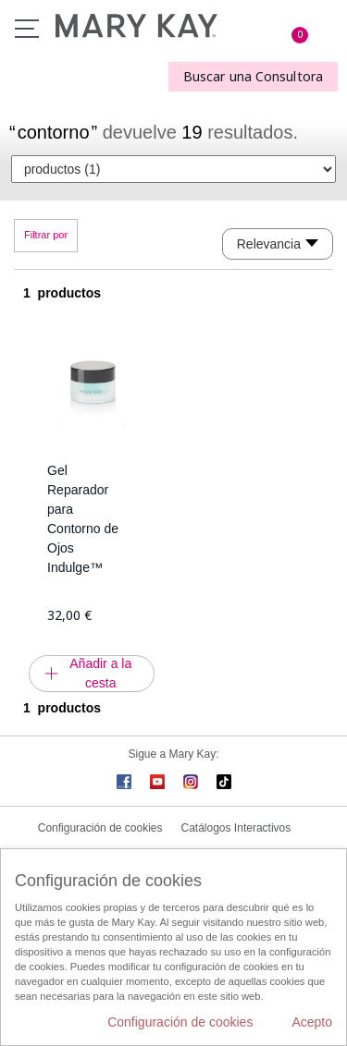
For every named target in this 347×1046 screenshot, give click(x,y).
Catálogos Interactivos (236, 827)
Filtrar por (46, 234)
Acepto (311, 1022)
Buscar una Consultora (253, 76)
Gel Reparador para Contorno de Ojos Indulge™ (82, 519)
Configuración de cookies (100, 827)
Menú (27, 28)
